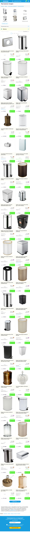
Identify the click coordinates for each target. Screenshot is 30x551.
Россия (15, 513)
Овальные (25, 11)
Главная (2, 6)
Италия (9, 513)
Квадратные (5, 18)
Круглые (15, 18)
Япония (18, 513)
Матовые (5, 11)
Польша (12, 513)
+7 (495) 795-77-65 (12, 510)
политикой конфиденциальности (17, 525)
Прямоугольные (25, 18)
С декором (15, 11)
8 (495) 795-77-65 (17, 1)
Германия (5, 513)
